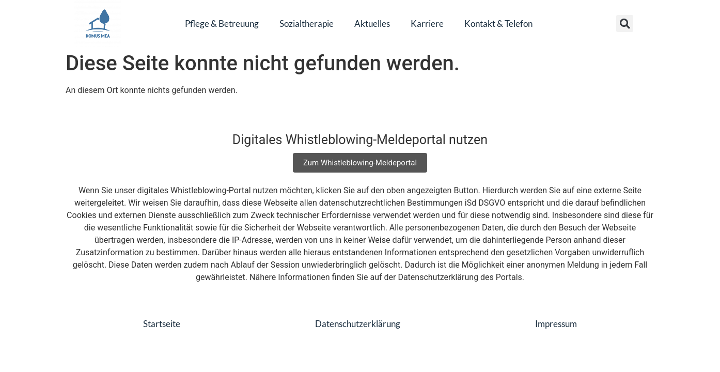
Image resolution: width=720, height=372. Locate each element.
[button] (624, 23)
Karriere (427, 23)
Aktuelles (372, 23)
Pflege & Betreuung (222, 23)
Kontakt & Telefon (498, 23)
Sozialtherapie (306, 23)
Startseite (161, 323)
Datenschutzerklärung (357, 323)
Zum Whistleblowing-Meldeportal (360, 162)
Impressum (556, 323)
